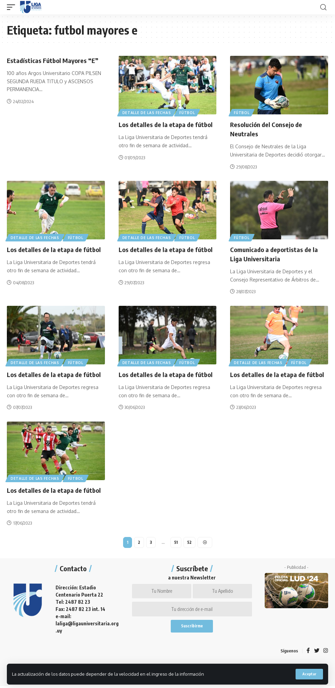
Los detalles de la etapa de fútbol (167, 124)
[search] (323, 7)
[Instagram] (325, 653)
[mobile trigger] (13, 7)
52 (190, 540)
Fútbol (188, 112)
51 (176, 540)
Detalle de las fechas (147, 112)
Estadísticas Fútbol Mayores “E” (55, 60)
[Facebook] (308, 653)
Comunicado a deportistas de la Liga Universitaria (276, 253)
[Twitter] (316, 653)
